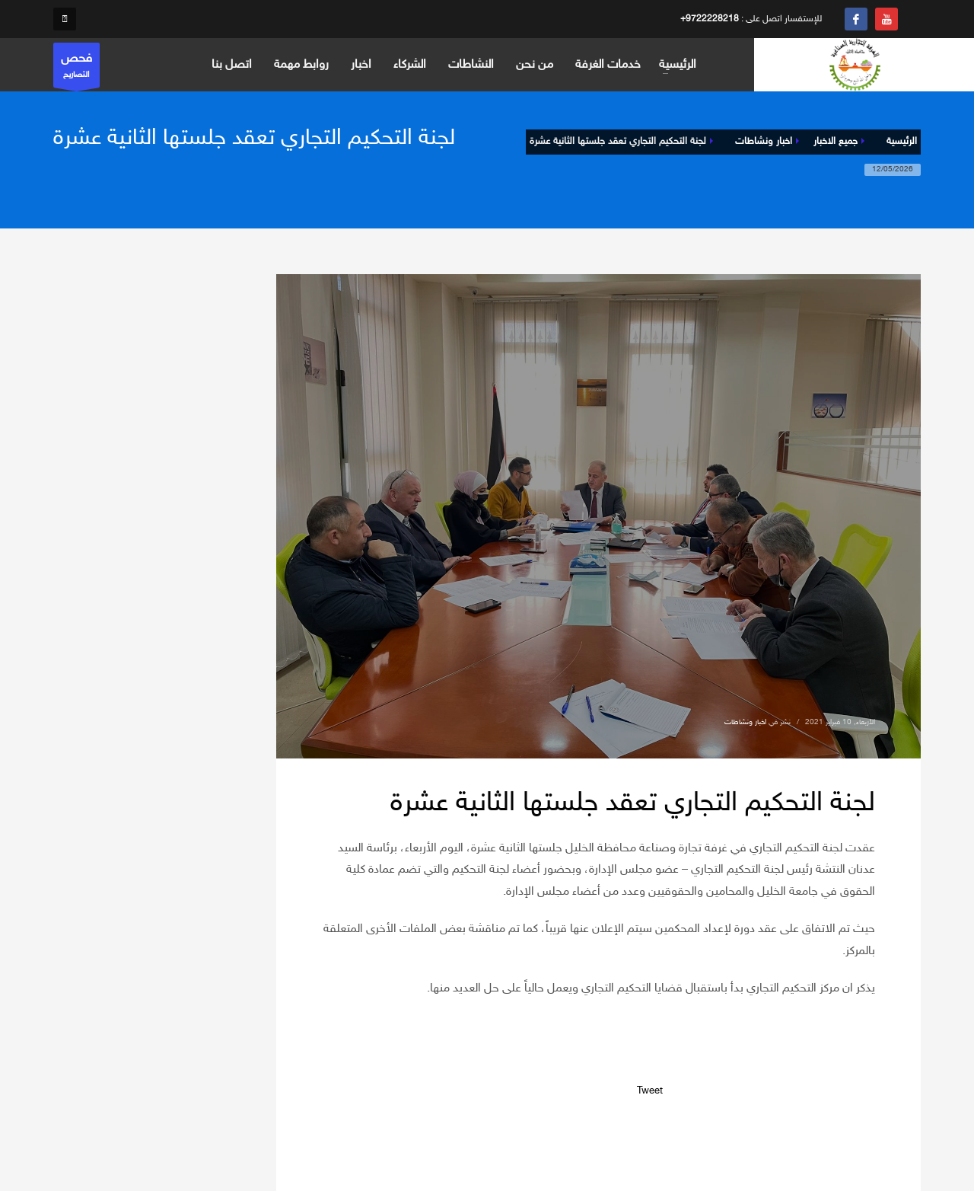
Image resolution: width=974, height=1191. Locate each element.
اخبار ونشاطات (745, 722)
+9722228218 (709, 19)
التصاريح (76, 69)
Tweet (650, 1091)
